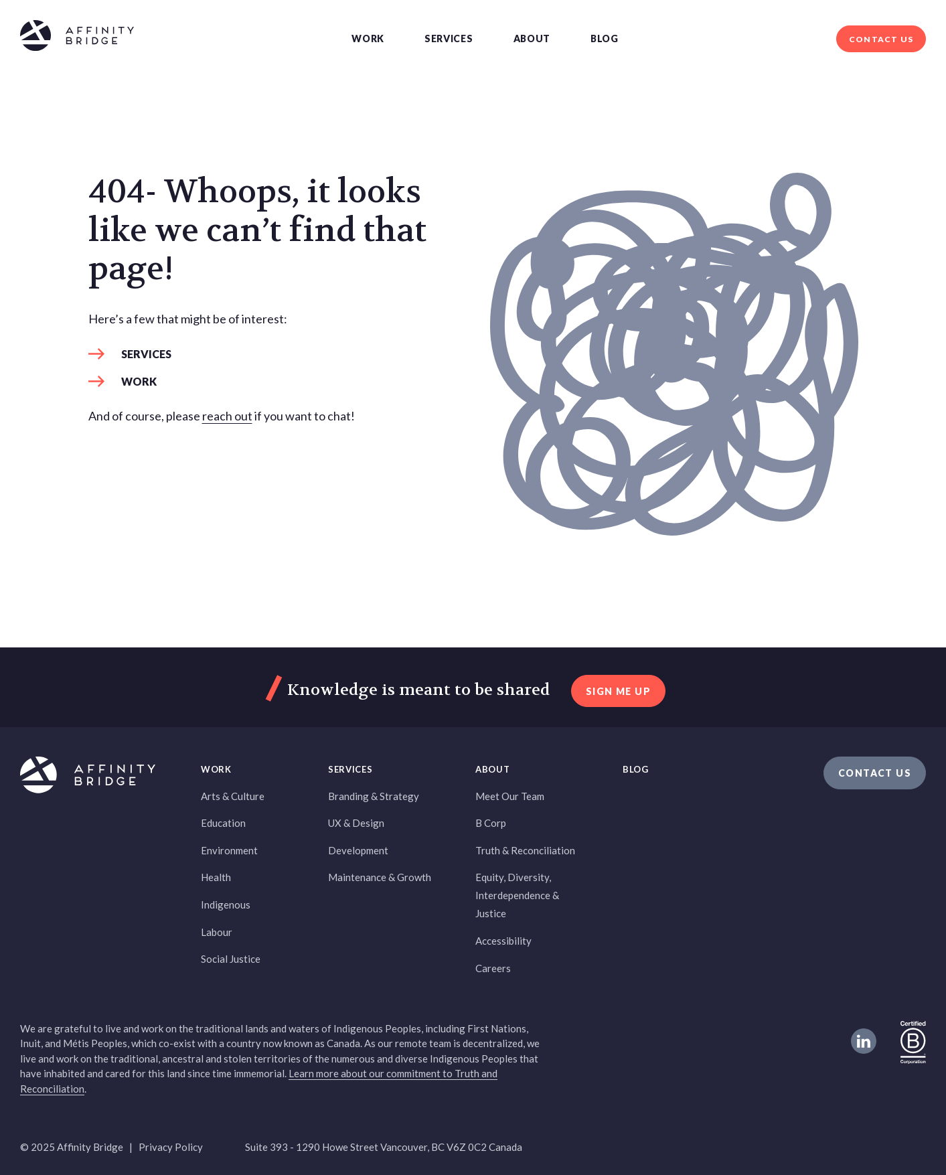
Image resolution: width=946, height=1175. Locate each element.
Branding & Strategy (373, 796)
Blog (604, 38)
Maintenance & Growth (379, 877)
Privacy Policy (171, 1147)
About (532, 38)
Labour (216, 932)
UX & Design (356, 823)
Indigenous (225, 904)
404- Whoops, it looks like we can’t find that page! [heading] (257, 231)
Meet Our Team (509, 796)
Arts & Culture (232, 796)
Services (448, 38)
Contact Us (881, 39)
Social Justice (230, 959)
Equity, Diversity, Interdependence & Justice (517, 895)
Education (223, 823)
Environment (229, 850)
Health (216, 877)
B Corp (490, 823)
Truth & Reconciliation (525, 850)
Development (358, 850)
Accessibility (503, 941)
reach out (227, 415)
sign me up (618, 691)
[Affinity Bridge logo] (77, 38)
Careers (493, 968)
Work (367, 38)
